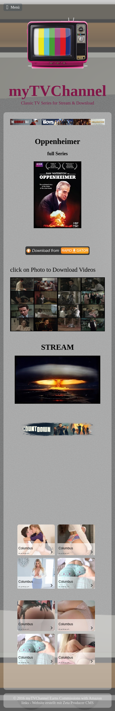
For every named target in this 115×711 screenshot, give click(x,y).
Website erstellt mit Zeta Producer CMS (63, 703)
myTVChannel (57, 90)
